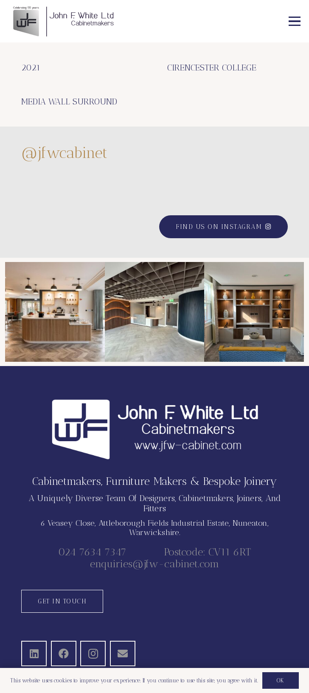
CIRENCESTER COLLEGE (211, 67)
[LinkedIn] (34, 653)
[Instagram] (93, 653)
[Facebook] (63, 653)
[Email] (122, 653)
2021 (30, 67)
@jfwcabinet (64, 153)
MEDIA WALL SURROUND (69, 101)
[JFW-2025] (63, 21)
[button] (294, 21)
